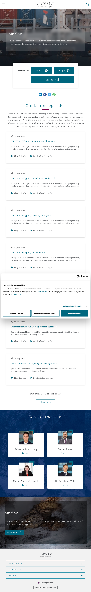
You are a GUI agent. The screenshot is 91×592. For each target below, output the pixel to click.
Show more (45, 402)
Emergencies (47, 583)
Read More (12, 532)
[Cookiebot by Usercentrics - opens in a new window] (78, 277)
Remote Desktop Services (45, 587)
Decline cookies (16, 313)
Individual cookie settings (73, 306)
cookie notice (42, 292)
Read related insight (43, 156)
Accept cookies (74, 313)
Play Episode (20, 156)
